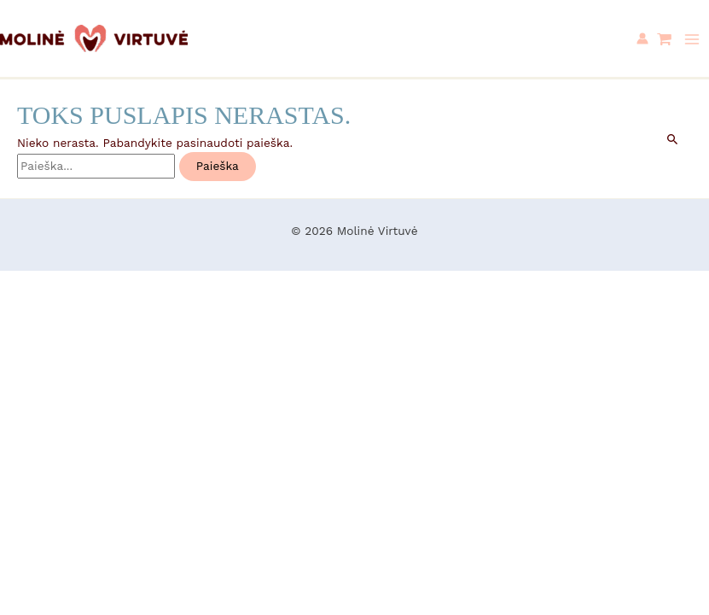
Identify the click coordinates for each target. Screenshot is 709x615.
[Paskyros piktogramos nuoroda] (642, 38)
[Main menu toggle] (692, 39)
